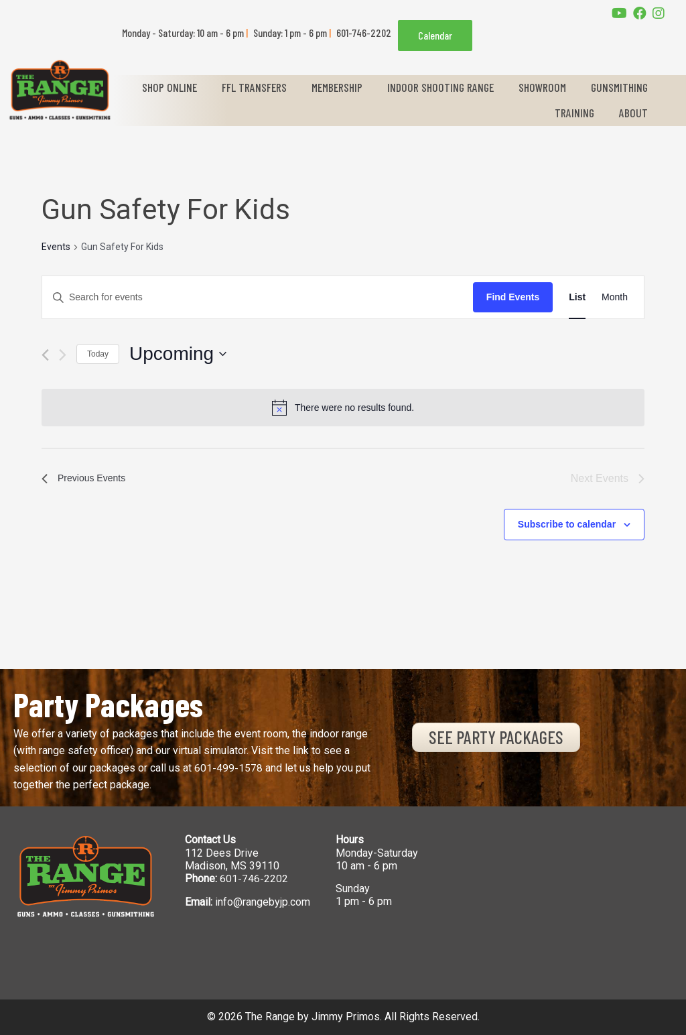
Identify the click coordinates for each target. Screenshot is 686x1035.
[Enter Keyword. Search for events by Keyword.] (257, 297)
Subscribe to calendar (567, 524)
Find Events (512, 297)
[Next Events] (62, 355)
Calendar (435, 35)
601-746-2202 (254, 878)
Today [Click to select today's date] (98, 354)
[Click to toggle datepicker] (177, 354)
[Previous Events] (45, 355)
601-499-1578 (228, 768)
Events (56, 246)
